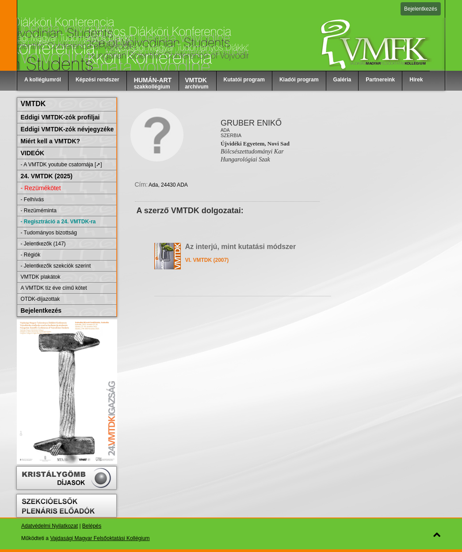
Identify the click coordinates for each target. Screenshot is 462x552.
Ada (225, 130)
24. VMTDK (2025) (47, 176)
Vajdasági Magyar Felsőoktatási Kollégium (99, 538)
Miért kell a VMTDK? (50, 141)
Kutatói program (244, 80)
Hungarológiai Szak (245, 159)
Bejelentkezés (420, 9)
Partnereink (380, 80)
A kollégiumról (42, 80)
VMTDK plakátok (41, 277)
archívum (196, 83)
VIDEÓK (33, 153)
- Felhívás (32, 199)
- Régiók (31, 255)
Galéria (342, 80)
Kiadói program (299, 80)
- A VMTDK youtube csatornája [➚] (61, 164)
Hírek (416, 80)
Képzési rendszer (97, 80)
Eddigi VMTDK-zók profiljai (60, 117)
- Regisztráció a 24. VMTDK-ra (58, 221)
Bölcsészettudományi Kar (252, 151)
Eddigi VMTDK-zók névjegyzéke (67, 129)
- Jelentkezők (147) (43, 244)
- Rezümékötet (41, 188)
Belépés (91, 526)
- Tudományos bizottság (49, 233)
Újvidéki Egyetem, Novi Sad (255, 143)
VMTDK (33, 103)
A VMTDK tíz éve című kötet (54, 288)
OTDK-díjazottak (40, 299)
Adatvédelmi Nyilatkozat (49, 526)
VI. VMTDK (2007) (207, 260)
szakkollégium (153, 83)
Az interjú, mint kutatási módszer (240, 246)
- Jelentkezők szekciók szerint (56, 266)
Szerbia (231, 135)
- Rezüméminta (39, 210)
